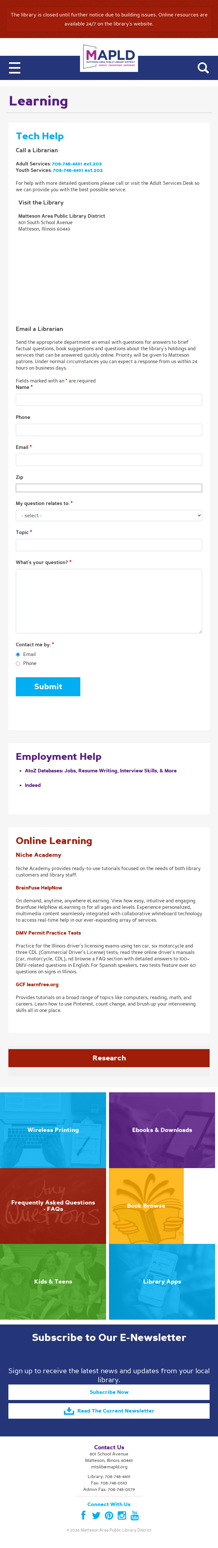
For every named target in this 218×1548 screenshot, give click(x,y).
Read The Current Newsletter (109, 1411)
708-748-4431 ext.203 (77, 164)
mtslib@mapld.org (109, 1467)
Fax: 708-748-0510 (109, 1483)
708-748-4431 (117, 1476)
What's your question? (43, 562)
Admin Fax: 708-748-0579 (109, 1489)
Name (24, 387)
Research (109, 1058)
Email (24, 447)
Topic (24, 532)
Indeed (33, 785)
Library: (109, 1476)
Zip (19, 477)
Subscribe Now (109, 1392)
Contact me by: (35, 645)
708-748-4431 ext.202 (78, 170)
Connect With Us (109, 1504)
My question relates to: (44, 503)
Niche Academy (38, 854)
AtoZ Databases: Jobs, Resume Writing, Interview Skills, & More (101, 771)
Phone (23, 417)
